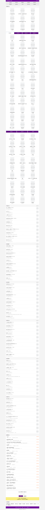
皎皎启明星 (32, 55)
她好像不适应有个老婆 (22, 40)
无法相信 (33, 112)
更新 (22, 507)
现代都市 (22, 2)
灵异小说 (34, 2)
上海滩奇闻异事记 (12, 112)
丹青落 (7, 475)
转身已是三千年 (9, 463)
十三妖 (7, 436)
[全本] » (37, 205)
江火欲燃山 (12, 29)
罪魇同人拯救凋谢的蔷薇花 (10, 447)
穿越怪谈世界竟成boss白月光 (22, 64)
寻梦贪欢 (8, 456)
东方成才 (8, 440)
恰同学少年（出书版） (22, 146)
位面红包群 (8, 466)
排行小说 (28, 4)
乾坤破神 (33, 194)
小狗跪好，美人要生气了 (10, 458)
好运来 (22, 88)
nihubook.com (9, 0)
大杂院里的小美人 (12, 88)
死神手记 (12, 120)
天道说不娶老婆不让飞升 (22, 21)
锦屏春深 (22, 120)
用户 (36, 0)
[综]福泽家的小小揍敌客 (10, 477)
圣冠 (12, 170)
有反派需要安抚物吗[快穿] (10, 474)
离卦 (22, 178)
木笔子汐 (8, 467)
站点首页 (10, 2)
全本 (24, 507)
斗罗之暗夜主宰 (22, 29)
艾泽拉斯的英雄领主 (12, 194)
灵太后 (33, 154)
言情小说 (16, 2)
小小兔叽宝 (8, 459)
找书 (38, 0)
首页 (16, 507)
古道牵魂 (22, 112)
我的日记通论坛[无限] (33, 64)
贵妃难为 (12, 79)
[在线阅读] (37, 436)
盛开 (12, 40)
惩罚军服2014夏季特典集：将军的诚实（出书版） (14, 178)
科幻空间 (28, 2)
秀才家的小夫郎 (9, 455)
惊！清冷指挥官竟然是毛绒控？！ (11, 469)
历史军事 (10, 4)
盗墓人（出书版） (12, 127)
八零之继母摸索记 (12, 21)
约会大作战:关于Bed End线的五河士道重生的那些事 (14, 442)
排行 (20, 507)
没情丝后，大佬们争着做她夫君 (11, 482)
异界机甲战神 (22, 170)
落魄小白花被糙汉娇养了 (10, 485)
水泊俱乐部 (32, 170)
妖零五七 (8, 445)
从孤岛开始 (12, 55)
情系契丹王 (32, 21)
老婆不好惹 (32, 29)
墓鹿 (7, 472)
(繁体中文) (28, 507)
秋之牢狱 (33, 120)
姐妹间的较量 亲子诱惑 (10, 439)
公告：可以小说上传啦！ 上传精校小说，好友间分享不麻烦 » (22, 499)
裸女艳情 (8, 450)
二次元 (22, 4)
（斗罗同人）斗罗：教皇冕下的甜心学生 (33, 178)
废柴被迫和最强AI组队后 (32, 79)
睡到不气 (8, 483)
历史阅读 (34, 4)
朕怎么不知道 (8, 471)
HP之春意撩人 (22, 202)
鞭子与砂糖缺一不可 (12, 72)
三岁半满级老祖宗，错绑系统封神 (32, 72)
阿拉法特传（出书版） (12, 154)
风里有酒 (8, 486)
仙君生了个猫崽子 (12, 64)
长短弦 (22, 79)
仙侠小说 (16, 4)
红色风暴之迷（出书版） (12, 146)
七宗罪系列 (32, 127)
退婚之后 (22, 72)
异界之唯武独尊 (12, 202)
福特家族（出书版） (33, 146)
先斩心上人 (32, 103)
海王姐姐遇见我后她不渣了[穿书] (22, 55)
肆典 (7, 464)
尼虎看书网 (8, 503)
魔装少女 (22, 194)
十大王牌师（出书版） (22, 154)
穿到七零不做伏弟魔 (12, 103)
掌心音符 (33, 40)
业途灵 (7, 448)
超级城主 (33, 202)
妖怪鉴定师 (22, 127)
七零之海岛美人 (33, 88)
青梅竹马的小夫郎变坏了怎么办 (22, 103)
